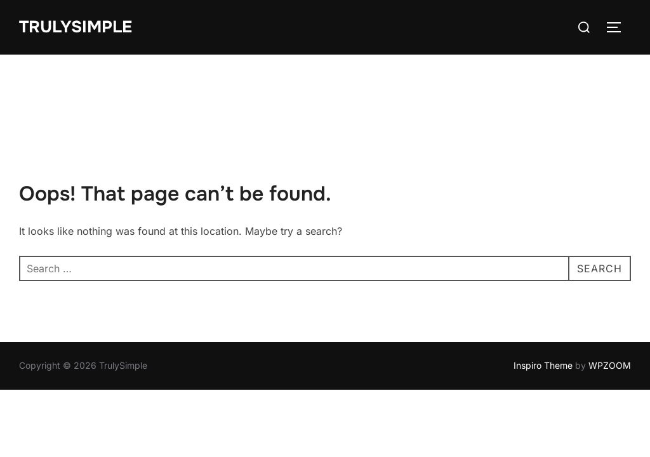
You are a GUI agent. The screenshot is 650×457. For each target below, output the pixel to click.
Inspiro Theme (543, 310)
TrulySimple (75, 27)
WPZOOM (609, 310)
